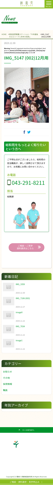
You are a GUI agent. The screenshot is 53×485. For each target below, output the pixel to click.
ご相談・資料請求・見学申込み (26, 481)
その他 (6, 377)
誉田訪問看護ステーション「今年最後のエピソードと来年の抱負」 (23, 35)
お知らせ (7, 371)
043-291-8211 (28, 182)
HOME (4, 34)
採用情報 (7, 384)
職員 (5, 390)
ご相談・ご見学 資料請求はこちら (25, 247)
